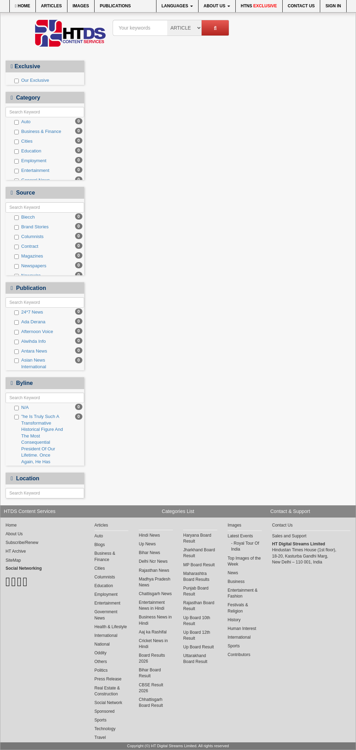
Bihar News (149, 552)
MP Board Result (199, 564)
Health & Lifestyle (111, 626)
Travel (100, 737)
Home (22, 5)
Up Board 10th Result (196, 620)
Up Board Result (198, 647)
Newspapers (30, 266)
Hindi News (149, 535)
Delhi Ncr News (153, 561)
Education (27, 151)
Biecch (24, 217)
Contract (26, 246)
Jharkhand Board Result (199, 552)
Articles (51, 5)
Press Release (108, 679)
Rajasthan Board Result (198, 605)
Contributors (239, 654)
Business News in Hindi (155, 620)
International (106, 635)
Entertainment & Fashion (243, 593)
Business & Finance (37, 131)
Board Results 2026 (152, 658)
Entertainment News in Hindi (152, 605)
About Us (217, 5)
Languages (177, 5)
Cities (23, 141)
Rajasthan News (154, 570)
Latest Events (240, 536)
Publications (115, 5)
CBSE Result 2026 (151, 687)
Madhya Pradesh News (154, 582)
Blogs (100, 544)
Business (236, 581)
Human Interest (242, 628)
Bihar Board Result (150, 673)
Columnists (28, 236)
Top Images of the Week (244, 561)
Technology (105, 728)
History (234, 619)
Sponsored (105, 711)
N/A (21, 407)
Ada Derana (29, 322)
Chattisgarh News (155, 593)
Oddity (101, 652)
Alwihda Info (30, 341)
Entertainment (31, 170)
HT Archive (16, 551)
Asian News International (30, 363)
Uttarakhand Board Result (195, 658)
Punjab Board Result (196, 591)
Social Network (108, 702)
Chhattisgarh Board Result (151, 702)
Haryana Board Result (197, 538)
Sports (101, 720)
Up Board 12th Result (196, 635)
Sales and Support (289, 536)
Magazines (28, 256)
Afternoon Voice (33, 331)
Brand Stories (31, 227)
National (102, 644)
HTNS (259, 5)
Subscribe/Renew (22, 542)
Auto (22, 122)
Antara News (30, 351)
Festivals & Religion (238, 607)
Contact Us (301, 5)
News (233, 572)
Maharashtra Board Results (196, 576)
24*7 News (28, 312)
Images (81, 5)
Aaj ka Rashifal (153, 632)
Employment (30, 161)
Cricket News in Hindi (153, 643)
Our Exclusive (31, 80)
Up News (147, 544)
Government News (106, 614)
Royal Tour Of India (245, 546)
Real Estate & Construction (107, 691)
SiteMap (13, 560)
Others (101, 661)
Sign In (333, 5)
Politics (101, 670)
